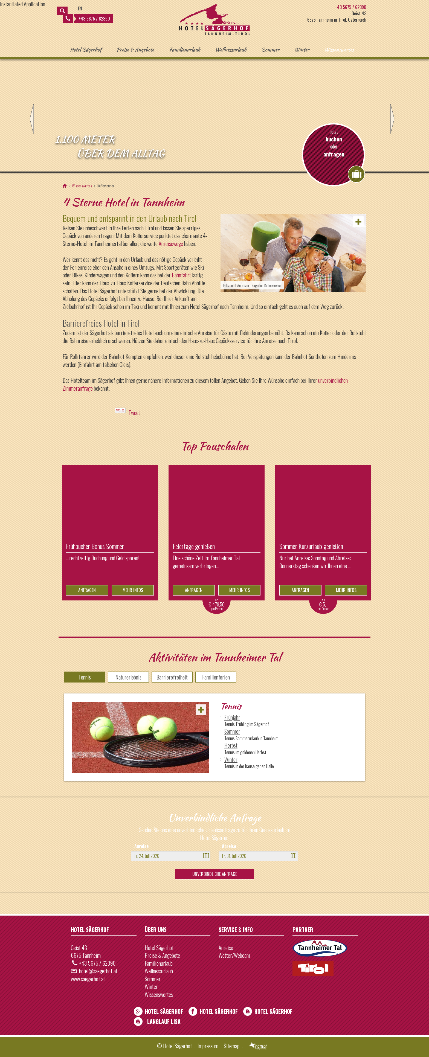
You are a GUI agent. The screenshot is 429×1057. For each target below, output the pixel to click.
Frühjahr (232, 717)
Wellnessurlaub (231, 49)
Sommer (270, 49)
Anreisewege (171, 243)
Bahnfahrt (181, 275)
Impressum (208, 1046)
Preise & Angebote (135, 49)
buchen (334, 139)
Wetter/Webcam (234, 955)
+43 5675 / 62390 (87, 18)
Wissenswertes (339, 49)
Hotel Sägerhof (85, 49)
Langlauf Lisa (164, 1021)
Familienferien (216, 677)
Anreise (141, 846)
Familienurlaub (184, 49)
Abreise (229, 846)
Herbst (230, 745)
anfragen (333, 154)
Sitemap (231, 1046)
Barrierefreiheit (172, 677)
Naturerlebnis (128, 677)
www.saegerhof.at (88, 979)
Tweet (134, 412)
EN (80, 8)
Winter (301, 49)
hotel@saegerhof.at (98, 971)
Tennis (85, 677)
